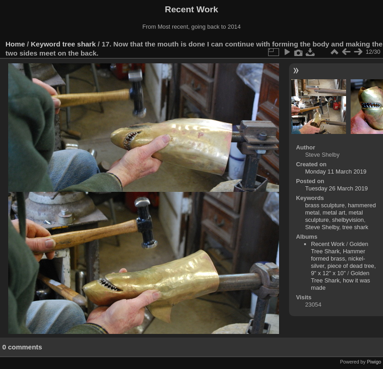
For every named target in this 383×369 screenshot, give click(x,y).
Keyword (46, 44)
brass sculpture (325, 205)
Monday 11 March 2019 (335, 171)
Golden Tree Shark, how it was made (340, 280)
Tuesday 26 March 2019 (336, 188)
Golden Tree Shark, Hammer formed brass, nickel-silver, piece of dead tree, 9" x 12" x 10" (343, 259)
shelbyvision (348, 219)
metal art (334, 212)
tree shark (79, 44)
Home (15, 44)
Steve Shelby (322, 227)
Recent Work (328, 244)
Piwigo (374, 361)
